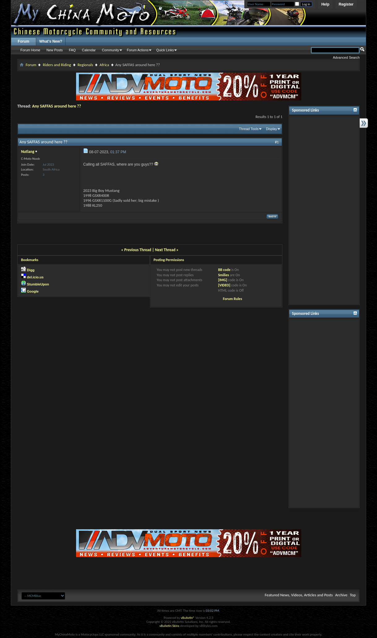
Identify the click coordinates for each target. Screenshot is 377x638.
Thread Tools (249, 129)
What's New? (50, 41)
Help (325, 4)
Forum (23, 41)
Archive (341, 595)
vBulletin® (188, 618)
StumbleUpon (38, 284)
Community (110, 50)
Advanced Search (346, 57)
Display (271, 129)
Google (33, 291)
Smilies (223, 275)
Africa (104, 64)
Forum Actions (137, 50)
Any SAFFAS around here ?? (56, 106)
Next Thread (165, 249)
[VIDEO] (224, 285)
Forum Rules (232, 299)
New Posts (54, 50)
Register (346, 4)
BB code (224, 270)
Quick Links (165, 50)
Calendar (89, 50)
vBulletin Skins (169, 626)
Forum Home (30, 50)
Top (353, 595)
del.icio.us (35, 277)
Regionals (85, 64)
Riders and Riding (57, 64)
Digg (30, 270)
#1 (277, 142)
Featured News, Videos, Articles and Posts (299, 595)
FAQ (72, 50)
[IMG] (222, 280)
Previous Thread (137, 249)
